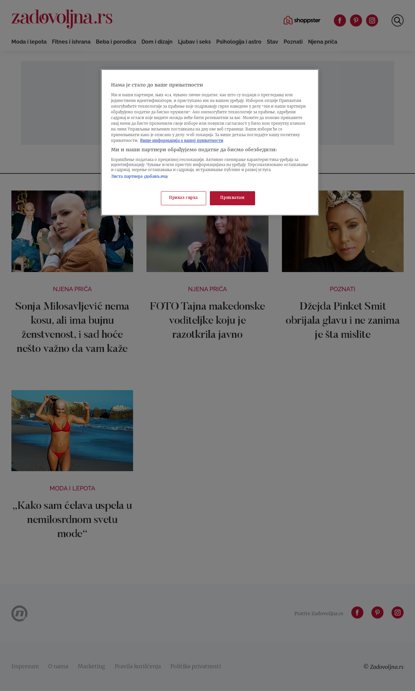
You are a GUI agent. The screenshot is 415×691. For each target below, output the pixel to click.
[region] (210, 142)
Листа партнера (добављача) (139, 177)
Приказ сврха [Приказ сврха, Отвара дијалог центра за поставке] (183, 198)
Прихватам (232, 198)
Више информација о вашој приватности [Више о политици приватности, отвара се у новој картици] (181, 141)
